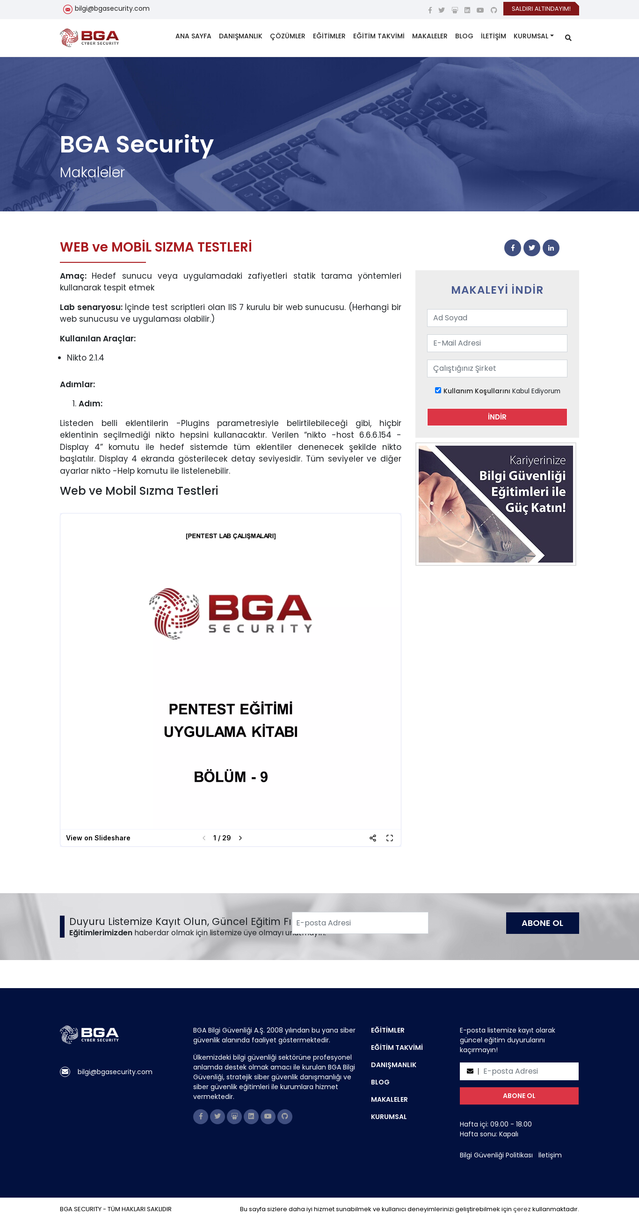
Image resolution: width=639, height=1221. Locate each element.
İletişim (550, 1155)
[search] (568, 38)
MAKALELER (430, 36)
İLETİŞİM (493, 36)
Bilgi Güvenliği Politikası (496, 1155)
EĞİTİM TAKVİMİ (379, 36)
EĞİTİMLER (329, 36)
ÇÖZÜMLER (287, 36)
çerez (522, 1209)
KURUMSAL (531, 36)
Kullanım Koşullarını (476, 391)
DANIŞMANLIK (240, 36)
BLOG (464, 36)
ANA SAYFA (193, 36)
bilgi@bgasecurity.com (112, 8)
